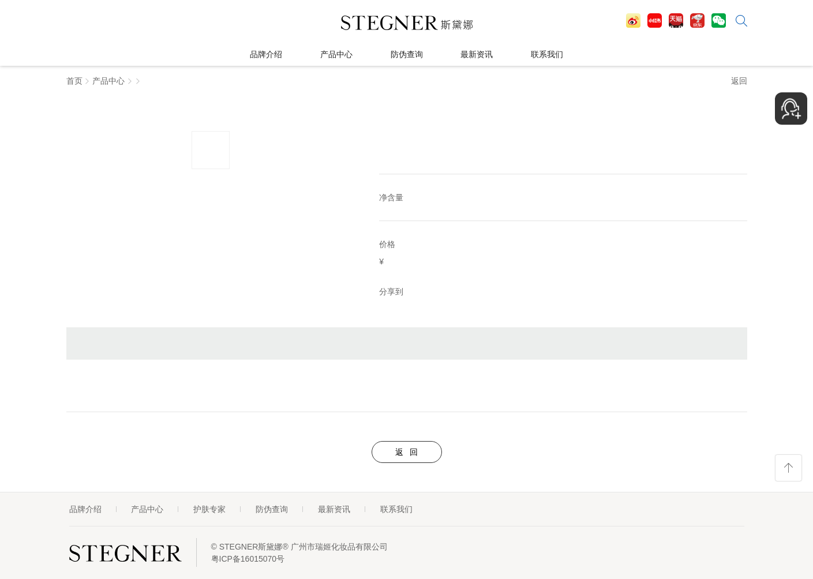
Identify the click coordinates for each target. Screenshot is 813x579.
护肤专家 (209, 509)
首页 (74, 80)
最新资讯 (334, 509)
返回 (739, 80)
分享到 (391, 291)
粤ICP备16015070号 (248, 558)
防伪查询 (272, 509)
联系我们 (396, 509)
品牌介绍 (85, 509)
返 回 (406, 452)
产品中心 (108, 80)
